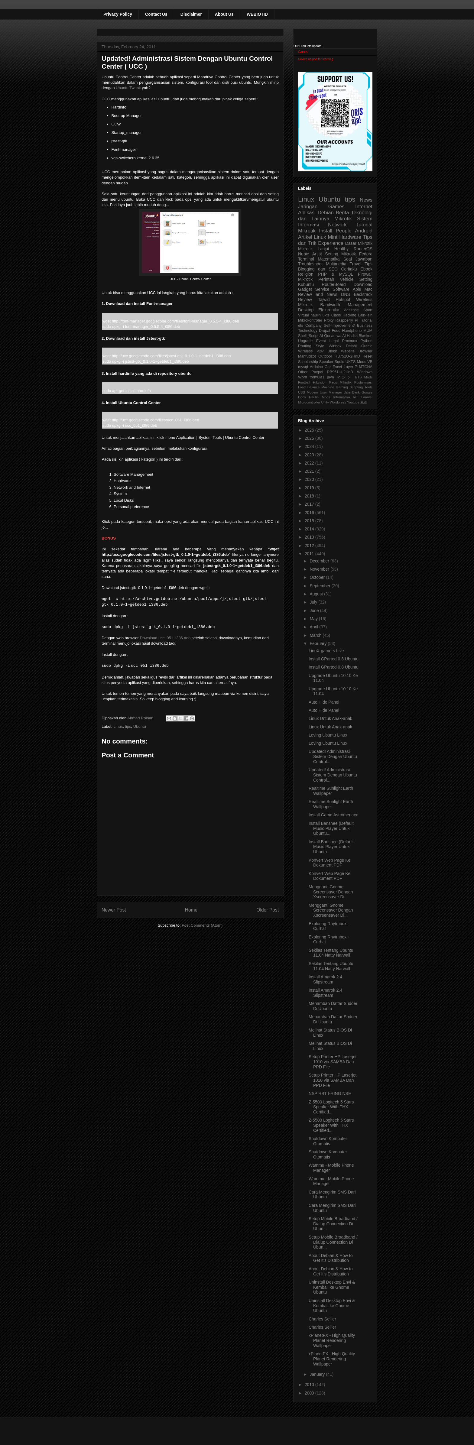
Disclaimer (191, 14)
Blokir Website (341, 351)
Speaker (326, 362)
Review (305, 299)
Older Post (267, 909)
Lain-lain (365, 315)
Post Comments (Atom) (202, 925)
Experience (330, 243)
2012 (310, 545)
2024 (310, 446)
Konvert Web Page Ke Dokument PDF (329, 863)
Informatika (341, 397)
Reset (367, 356)
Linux (118, 726)
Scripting (356, 387)
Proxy (329, 320)
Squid (339, 362)
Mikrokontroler (310, 320)
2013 (310, 537)
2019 (310, 487)
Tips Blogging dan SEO (335, 266)
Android (363, 231)
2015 (310, 520)
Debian (326, 212)
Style (320, 346)
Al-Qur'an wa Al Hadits (339, 336)
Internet (363, 206)
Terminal (306, 259)
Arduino (316, 367)
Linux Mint (326, 237)
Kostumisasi (363, 382)
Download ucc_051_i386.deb (165, 638)
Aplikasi (307, 212)
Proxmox (349, 341)
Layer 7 (350, 367)
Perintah (326, 279)
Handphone (352, 331)
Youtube (353, 402)
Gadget (305, 289)
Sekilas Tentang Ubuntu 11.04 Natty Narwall (331, 953)
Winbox (335, 346)
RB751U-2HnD (347, 356)
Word (302, 377)
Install (325, 231)
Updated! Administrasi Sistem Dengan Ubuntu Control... (333, 756)
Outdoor (325, 356)
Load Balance (309, 387)
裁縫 (363, 402)
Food (336, 331)
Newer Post (114, 909)
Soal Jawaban (357, 259)
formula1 (317, 377)
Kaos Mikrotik (340, 382)
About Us (224, 14)
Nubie (303, 253)
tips (128, 726)
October (318, 577)
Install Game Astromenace (333, 814)
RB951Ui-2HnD (340, 372)
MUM (367, 331)
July (314, 602)
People (343, 231)
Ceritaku (349, 269)
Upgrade (305, 341)
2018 (310, 496)
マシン (344, 377)
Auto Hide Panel (324, 702)
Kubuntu (306, 284)
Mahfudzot (307, 356)
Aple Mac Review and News (335, 292)
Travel (355, 263)
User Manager (331, 392)
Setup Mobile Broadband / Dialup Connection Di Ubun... (333, 1223)
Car (328, 367)
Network (337, 225)
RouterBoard (334, 284)
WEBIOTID (257, 14)
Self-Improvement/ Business (348, 325)
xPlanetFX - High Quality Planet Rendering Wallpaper (332, 1340)
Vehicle (346, 279)
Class (336, 315)
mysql (303, 367)
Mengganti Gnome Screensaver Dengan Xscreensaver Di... (331, 891)
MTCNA (365, 367)
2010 (310, 1384)
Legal (334, 341)
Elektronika (328, 309)
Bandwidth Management (346, 304)
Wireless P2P (311, 351)
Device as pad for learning (315, 59)
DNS (345, 294)
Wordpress (338, 402)
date (347, 392)
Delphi (351, 346)
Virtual (303, 315)
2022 (310, 463)
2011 (310, 553)
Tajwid (324, 299)
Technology (307, 331)
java (330, 377)
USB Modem (308, 392)
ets (300, 325)
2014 (310, 528)
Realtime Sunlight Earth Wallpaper (331, 791)
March (316, 635)
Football (304, 382)
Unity (325, 402)
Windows (364, 372)
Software (341, 289)
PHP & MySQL (335, 274)
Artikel (305, 237)
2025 (310, 438)
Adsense (351, 310)
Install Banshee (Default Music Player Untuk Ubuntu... (331, 828)
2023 (310, 454)
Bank (356, 392)
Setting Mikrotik (340, 253)
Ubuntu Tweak (128, 88)
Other (303, 372)
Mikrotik (343, 219)
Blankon (366, 336)
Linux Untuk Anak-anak (330, 718)
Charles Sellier (322, 1319)
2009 (310, 1393)
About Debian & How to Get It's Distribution (331, 1258)
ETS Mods (363, 377)
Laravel (366, 397)
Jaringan (307, 206)
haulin (315, 315)
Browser (365, 351)
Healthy (341, 248)
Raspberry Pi (347, 320)
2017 (310, 504)
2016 (310, 512)
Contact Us (156, 14)
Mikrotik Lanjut (313, 248)
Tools (368, 387)
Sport (367, 310)
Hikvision (319, 382)
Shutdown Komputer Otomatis (328, 1141)
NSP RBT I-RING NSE (330, 1093)
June (315, 610)
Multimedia (336, 263)
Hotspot (343, 299)
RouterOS (363, 248)
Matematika (328, 259)
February (319, 643)
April (314, 626)
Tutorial (366, 320)
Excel (337, 367)
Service (322, 289)
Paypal (317, 372)
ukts (326, 315)
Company (313, 325)
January (318, 1374)
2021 (310, 471)
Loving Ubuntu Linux (328, 735)
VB (369, 362)
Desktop (305, 309)
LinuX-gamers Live (326, 650)
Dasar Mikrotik (358, 243)
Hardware (350, 237)
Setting (365, 279)
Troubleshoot (310, 263)
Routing (304, 346)
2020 (310, 479)
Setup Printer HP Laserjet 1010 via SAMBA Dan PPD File (333, 1061)
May (314, 618)
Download (363, 284)
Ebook (366, 269)
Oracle (366, 346)
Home (191, 909)
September (320, 585)
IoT (355, 397)
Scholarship (308, 362)
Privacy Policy (117, 14)
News (366, 200)
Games (303, 51)
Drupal (324, 331)
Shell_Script (308, 336)
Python (366, 341)
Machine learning (334, 387)
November (320, 569)
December (320, 561)
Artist (317, 253)
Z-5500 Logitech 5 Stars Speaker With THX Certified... (331, 1107)
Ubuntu (139, 726)
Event (321, 341)
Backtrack (363, 294)
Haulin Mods (319, 397)
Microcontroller (309, 402)
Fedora (365, 253)
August (317, 593)
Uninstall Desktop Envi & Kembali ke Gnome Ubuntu (332, 1287)
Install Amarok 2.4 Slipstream (325, 979)
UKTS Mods (356, 362)
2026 (310, 430)
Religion (305, 274)
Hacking (349, 315)
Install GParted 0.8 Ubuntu (334, 658)
